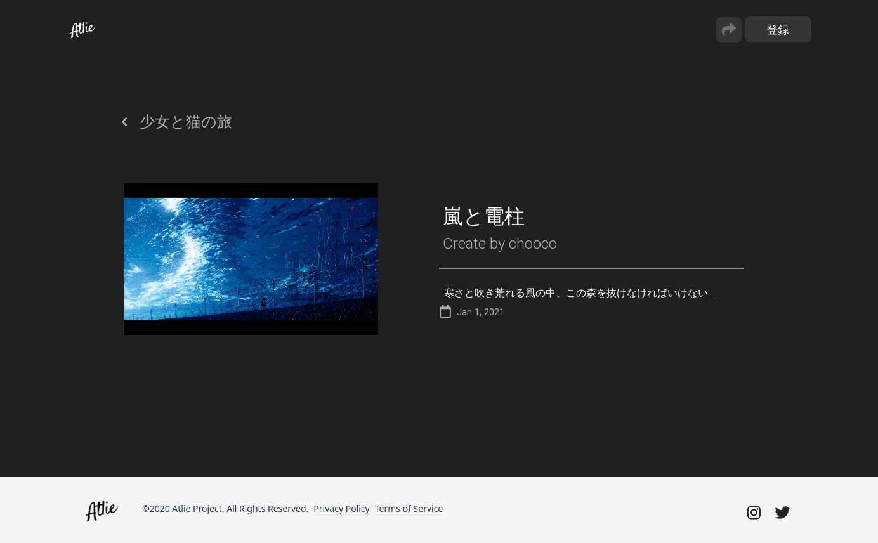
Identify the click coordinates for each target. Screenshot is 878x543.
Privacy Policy (341, 508)
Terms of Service (409, 508)
